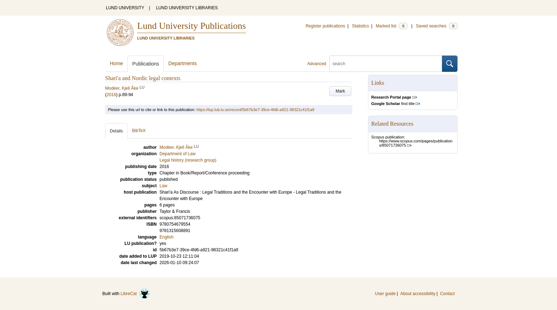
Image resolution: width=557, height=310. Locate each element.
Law (163, 185)
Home (116, 63)
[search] (385, 64)
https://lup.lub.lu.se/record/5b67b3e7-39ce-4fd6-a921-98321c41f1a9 (255, 109)
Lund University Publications (191, 26)
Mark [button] (340, 91)
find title (393, 103)
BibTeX (139, 130)
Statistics (360, 25)
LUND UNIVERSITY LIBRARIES (187, 7)
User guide (385, 293)
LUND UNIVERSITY (125, 7)
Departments (182, 63)
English (166, 237)
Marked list (391, 25)
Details (116, 130)
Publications (145, 64)
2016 (111, 94)
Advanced (316, 63)
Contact (447, 293)
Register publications (325, 25)
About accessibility (418, 293)
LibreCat (135, 293)
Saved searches (437, 25)
